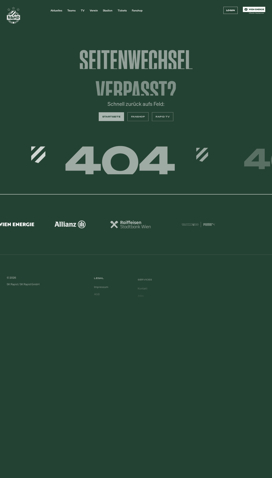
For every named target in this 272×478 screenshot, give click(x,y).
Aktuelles (56, 10)
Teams (71, 10)
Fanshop (137, 10)
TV (82, 10)
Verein (94, 10)
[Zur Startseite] (13, 17)
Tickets (122, 10)
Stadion (107, 10)
